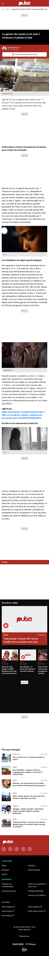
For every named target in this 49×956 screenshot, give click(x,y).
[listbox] (24, 664)
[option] (10, 664)
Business (5, 870)
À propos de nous (9, 891)
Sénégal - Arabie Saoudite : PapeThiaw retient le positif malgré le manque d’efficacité (28, 811)
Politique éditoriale (35, 891)
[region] (24, 664)
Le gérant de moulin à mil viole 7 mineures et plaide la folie (29, 9)
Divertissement (34, 870)
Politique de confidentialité (7, 885)
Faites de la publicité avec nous (37, 885)
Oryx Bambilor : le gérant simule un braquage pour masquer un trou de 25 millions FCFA (27, 772)
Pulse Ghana (8, 911)
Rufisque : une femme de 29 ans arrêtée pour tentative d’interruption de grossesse (29, 784)
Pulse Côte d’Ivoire (37, 911)
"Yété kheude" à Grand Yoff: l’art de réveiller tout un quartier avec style (20, 640)
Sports (15, 806)
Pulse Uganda (35, 906)
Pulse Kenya (8, 915)
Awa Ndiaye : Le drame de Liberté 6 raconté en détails (27, 669)
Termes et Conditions (37, 895)
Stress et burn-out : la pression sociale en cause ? (28, 758)
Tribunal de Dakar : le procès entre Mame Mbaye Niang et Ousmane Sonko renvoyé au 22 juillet (29, 824)
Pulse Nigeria (8, 906)
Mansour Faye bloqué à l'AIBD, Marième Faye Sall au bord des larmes (9, 670)
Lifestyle (16, 754)
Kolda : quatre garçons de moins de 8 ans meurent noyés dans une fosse (29, 797)
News (7, 9)
